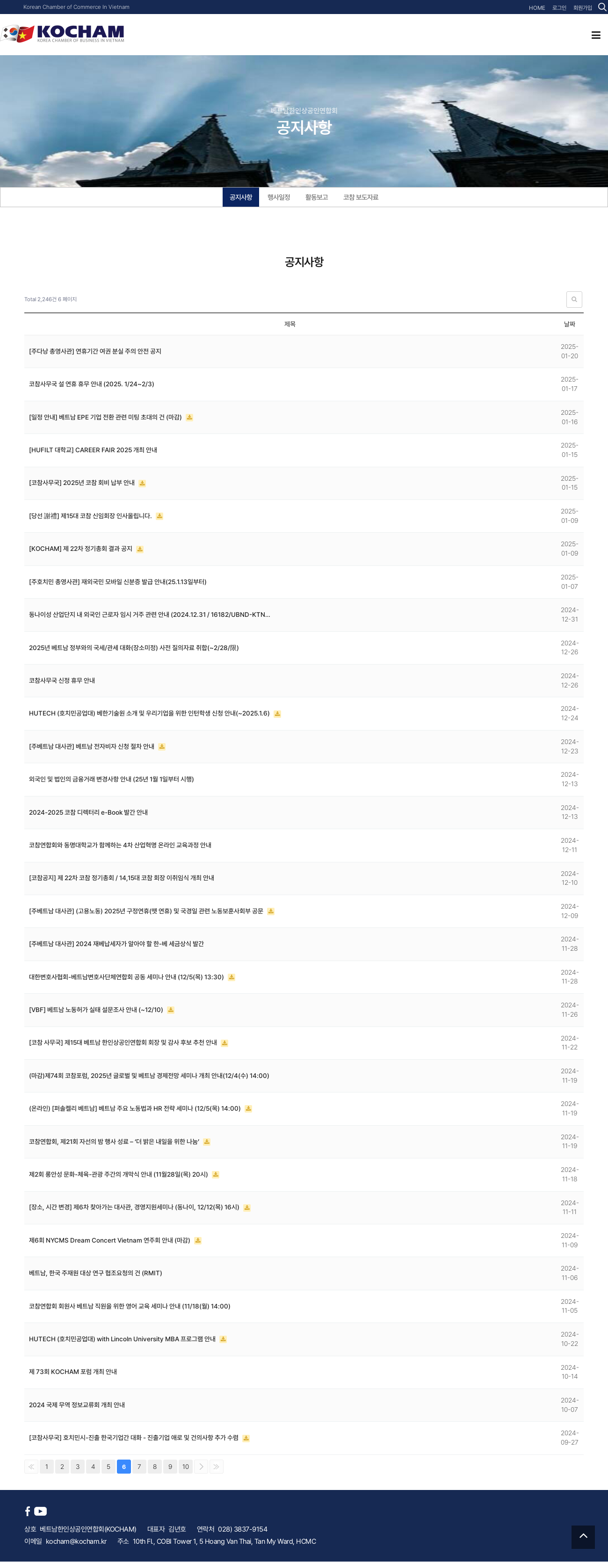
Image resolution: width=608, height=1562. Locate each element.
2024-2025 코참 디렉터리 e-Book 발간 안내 (88, 813)
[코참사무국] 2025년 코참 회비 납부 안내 (83, 483)
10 (185, 1467)
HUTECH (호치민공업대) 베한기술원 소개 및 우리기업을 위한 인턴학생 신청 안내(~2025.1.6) (150, 713)
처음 (31, 1467)
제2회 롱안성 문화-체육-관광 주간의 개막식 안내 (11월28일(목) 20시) (119, 1175)
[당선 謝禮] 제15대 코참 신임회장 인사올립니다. (91, 516)
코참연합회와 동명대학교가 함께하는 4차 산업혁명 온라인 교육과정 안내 (120, 845)
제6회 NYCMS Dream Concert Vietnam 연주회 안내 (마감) (110, 1240)
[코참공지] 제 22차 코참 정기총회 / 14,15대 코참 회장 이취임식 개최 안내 (122, 878)
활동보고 (316, 197)
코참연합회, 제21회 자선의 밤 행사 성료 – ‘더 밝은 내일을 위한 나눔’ (115, 1142)
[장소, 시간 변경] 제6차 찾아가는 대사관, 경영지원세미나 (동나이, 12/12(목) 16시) (135, 1207)
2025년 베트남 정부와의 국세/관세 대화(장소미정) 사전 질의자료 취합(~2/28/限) (134, 648)
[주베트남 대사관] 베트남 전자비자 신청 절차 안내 (92, 747)
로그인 (559, 8)
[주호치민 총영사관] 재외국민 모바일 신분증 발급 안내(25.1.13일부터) (118, 582)
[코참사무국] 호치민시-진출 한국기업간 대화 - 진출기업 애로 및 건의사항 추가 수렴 (134, 1438)
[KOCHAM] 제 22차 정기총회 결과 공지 (81, 549)
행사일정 (279, 197)
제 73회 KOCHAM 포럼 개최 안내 (72, 1372)
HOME (537, 8)
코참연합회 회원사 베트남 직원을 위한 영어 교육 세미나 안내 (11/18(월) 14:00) (130, 1306)
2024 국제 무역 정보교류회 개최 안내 (77, 1405)
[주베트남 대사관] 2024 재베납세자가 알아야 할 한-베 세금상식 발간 (116, 944)
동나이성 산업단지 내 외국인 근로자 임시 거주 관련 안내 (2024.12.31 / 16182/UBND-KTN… (149, 615)
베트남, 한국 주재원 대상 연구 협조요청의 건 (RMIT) (95, 1273)
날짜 (569, 324)
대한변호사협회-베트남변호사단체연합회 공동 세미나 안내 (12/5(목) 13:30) (127, 977)
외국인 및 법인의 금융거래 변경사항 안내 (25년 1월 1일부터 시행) (112, 779)
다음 (201, 1467)
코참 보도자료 (360, 197)
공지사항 (241, 197)
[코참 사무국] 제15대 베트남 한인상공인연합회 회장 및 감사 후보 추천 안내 (124, 1043)
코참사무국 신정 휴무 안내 (62, 681)
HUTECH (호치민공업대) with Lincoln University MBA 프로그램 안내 (123, 1339)
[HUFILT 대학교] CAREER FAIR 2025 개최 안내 (93, 450)
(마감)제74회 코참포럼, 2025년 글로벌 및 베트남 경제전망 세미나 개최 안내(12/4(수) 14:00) (149, 1076)
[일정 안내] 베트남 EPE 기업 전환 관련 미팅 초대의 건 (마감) (106, 417)
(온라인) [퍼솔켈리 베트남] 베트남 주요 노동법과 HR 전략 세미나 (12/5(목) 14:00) (136, 1109)
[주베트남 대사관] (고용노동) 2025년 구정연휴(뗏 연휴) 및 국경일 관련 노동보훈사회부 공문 (147, 911)
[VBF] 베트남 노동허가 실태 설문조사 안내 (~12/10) (97, 1010)
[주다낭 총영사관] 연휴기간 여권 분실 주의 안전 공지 (95, 351)
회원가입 (582, 8)
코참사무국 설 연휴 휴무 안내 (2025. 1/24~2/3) (92, 384)
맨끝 (217, 1467)
